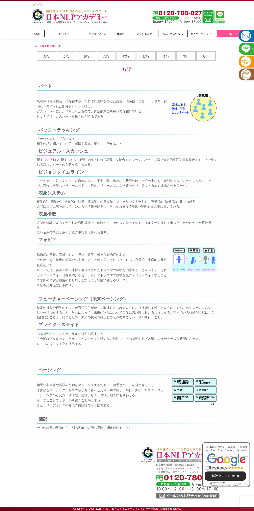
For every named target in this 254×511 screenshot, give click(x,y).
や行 (186, 56)
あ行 (46, 56)
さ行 (86, 56)
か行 (66, 56)
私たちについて (201, 34)
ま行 (166, 56)
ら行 (206, 56)
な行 (126, 56)
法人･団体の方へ (173, 34)
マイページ (237, 34)
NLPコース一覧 (98, 34)
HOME (36, 34)
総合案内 (64, 34)
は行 (146, 56)
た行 (106, 56)
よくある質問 (144, 34)
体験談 (121, 34)
